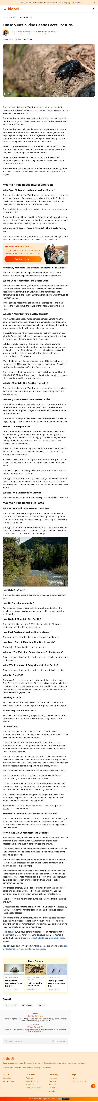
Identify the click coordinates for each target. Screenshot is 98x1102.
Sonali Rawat (46, 34)
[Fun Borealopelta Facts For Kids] (35, 970)
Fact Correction (60, 1042)
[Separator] (93, 1086)
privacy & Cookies (79, 1082)
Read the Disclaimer (15, 1042)
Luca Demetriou (23, 34)
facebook (53, 1079)
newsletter (30, 1086)
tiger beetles (34, 628)
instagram (52, 1086)
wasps (6, 810)
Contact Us (7, 1079)
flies (47, 807)
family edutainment (33, 1089)
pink (5, 856)
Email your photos (18, 260)
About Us (29, 1079)
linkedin (52, 1089)
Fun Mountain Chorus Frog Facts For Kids (13, 984)
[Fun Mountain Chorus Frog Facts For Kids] (14, 970)
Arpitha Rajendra (28, 32)
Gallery (11, 95)
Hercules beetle (37, 173)
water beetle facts (35, 939)
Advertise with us (9, 1082)
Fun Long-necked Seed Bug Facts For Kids (56, 984)
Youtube (52, 1092)
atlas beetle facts (57, 939)
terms (74, 1079)
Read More (82, 2)
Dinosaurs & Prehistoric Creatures (35, 980)
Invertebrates (27, 1006)
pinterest (52, 1082)
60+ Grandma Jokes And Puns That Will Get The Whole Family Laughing (43, 2)
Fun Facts (12, 17)
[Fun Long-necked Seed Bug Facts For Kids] (57, 970)
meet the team (32, 1082)
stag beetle (54, 173)
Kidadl (5, 17)
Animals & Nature (11, 979)
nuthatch (40, 807)
